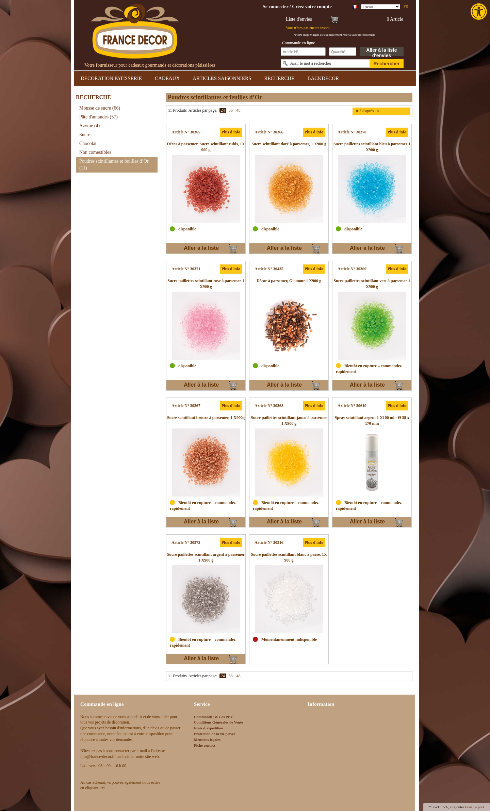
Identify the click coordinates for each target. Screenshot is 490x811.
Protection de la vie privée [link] (214, 734)
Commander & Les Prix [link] (213, 717)
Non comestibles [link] (95, 152)
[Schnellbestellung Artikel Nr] (303, 51)
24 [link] (223, 110)
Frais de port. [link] (475, 807)
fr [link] (406, 6)
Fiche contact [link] (204, 745)
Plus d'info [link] (231, 132)
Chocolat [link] (88, 143)
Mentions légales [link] (207, 739)
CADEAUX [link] (167, 78)
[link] (479, 11)
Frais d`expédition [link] (208, 728)
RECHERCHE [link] (279, 78)
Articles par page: (203, 110)
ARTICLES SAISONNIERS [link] (222, 78)
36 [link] (231, 110)
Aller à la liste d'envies (381, 51)
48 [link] (238, 110)
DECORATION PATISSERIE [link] (111, 78)
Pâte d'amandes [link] (98, 116)
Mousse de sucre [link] (99, 108)
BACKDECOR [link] (323, 78)
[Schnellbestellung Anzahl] (342, 51)
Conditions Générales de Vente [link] (218, 722)
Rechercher (386, 63)
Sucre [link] (84, 134)
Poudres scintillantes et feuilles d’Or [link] (114, 165)
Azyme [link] (89, 125)
